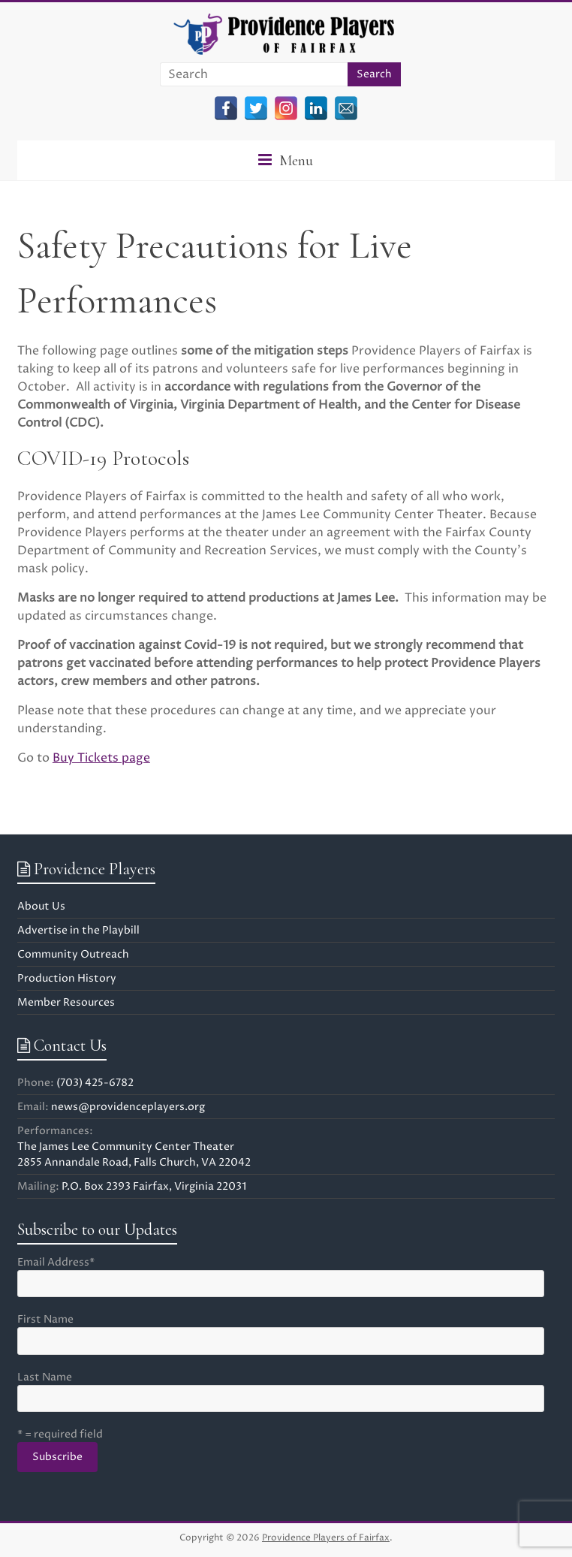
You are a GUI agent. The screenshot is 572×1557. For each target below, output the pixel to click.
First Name (45, 1319)
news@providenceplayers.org (128, 1107)
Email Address (56, 1262)
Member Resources (66, 1002)
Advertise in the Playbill (78, 930)
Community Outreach (73, 954)
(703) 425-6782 (95, 1083)
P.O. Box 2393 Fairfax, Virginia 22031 (154, 1186)
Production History (66, 978)
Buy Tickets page (101, 758)
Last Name (44, 1377)
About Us (41, 906)
